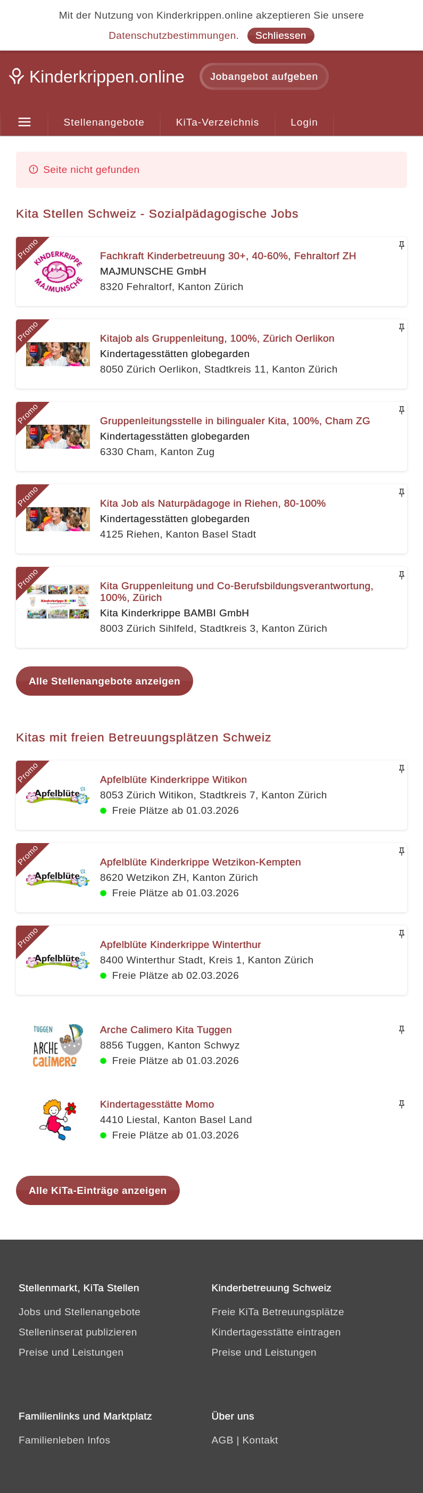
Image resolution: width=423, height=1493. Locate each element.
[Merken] (401, 245)
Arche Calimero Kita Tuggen (166, 1029)
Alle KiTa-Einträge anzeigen (98, 1190)
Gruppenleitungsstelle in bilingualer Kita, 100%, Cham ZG (235, 420)
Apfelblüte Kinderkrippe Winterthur (180, 944)
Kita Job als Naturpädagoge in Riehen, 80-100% (213, 503)
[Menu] (24, 122)
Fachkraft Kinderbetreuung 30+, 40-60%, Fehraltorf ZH (228, 255)
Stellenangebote (104, 122)
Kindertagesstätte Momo (157, 1104)
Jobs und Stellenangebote (79, 1311)
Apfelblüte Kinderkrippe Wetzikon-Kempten (200, 862)
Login (304, 122)
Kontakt (260, 1440)
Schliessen (280, 35)
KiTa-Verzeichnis (217, 122)
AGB (223, 1440)
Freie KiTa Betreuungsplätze (278, 1311)
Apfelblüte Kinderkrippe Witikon (173, 779)
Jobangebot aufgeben (264, 76)
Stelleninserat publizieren (78, 1332)
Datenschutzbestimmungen (172, 35)
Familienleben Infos (64, 1440)
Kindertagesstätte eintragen (276, 1332)
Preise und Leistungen (71, 1352)
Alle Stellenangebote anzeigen (104, 681)
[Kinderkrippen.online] (98, 79)
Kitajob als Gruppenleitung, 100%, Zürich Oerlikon (217, 338)
